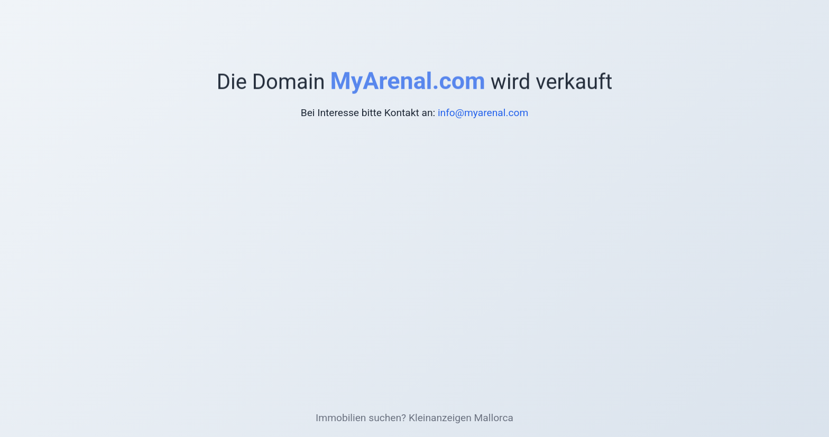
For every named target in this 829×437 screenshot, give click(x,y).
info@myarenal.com (483, 113)
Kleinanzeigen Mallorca (461, 418)
